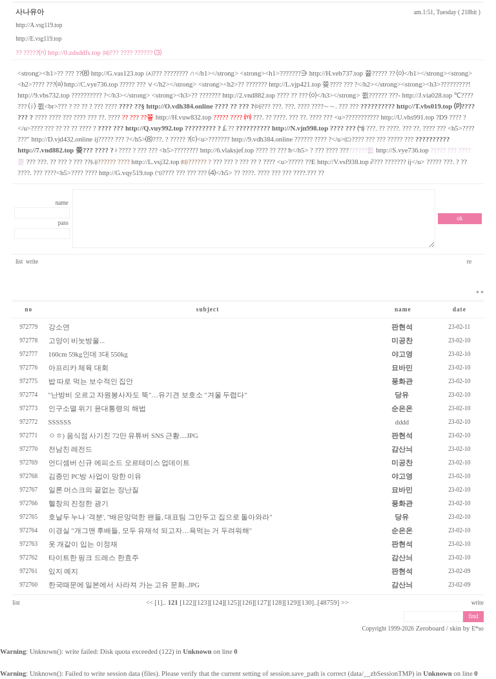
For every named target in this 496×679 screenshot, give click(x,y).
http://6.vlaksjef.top (227, 150)
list (19, 261)
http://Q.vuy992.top (154, 128)
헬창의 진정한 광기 (78, 503)
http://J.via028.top (427, 95)
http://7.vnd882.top (45, 150)
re (470, 261)
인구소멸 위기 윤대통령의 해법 (97, 408)
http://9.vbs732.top (43, 95)
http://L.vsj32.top (156, 161)
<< (149, 603)
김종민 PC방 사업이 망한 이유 (95, 476)
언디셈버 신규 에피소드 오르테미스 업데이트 (119, 462)
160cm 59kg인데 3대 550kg (88, 354)
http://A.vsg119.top (39, 25)
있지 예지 (63, 571)
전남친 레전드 (70, 449)
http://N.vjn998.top (300, 128)
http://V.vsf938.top (343, 161)
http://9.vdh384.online (262, 139)
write (32, 261)
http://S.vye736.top (402, 150)
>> (345, 602)
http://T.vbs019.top (424, 106)
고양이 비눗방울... (76, 340)
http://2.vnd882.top (248, 95)
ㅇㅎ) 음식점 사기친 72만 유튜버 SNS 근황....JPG (123, 435)
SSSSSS (60, 422)
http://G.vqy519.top (126, 172)
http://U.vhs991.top (407, 117)
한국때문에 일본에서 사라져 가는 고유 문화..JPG (124, 585)
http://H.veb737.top (336, 73)
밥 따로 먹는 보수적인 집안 (91, 381)
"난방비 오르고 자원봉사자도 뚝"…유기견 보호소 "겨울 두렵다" (147, 395)
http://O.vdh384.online (180, 106)
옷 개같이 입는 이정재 (83, 544)
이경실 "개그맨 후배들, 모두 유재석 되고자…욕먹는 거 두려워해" (150, 530)
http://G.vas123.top (117, 73)
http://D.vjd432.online (62, 139)
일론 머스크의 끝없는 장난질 (93, 490)
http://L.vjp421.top (295, 84)
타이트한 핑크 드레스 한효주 (93, 557)
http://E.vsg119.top (38, 39)
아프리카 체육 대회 (78, 367)
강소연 (59, 327)
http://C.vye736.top (91, 84)
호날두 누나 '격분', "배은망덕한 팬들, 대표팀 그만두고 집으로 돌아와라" (160, 517)
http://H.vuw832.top (183, 117)
